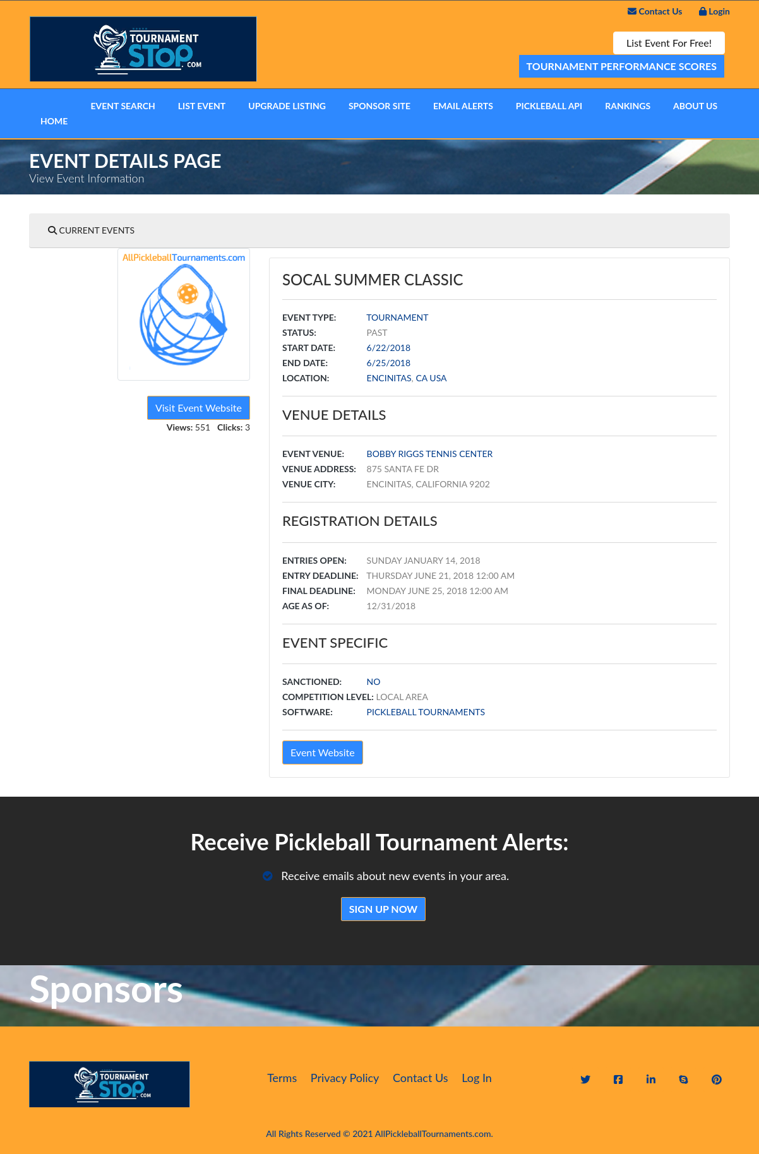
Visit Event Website (198, 407)
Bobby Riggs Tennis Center (430, 453)
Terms (282, 1078)
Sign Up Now (383, 909)
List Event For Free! (669, 43)
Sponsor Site (379, 105)
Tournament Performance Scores (622, 66)
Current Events (91, 230)
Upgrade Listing (287, 105)
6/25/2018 (389, 362)
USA (437, 377)
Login (714, 11)
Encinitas (389, 377)
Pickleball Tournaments (426, 711)
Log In (477, 1078)
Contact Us (655, 11)
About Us (695, 105)
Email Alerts (463, 105)
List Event (202, 105)
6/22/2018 (389, 347)
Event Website (322, 752)
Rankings (627, 105)
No (374, 681)
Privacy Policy (345, 1078)
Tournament (397, 317)
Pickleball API (549, 105)
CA (421, 377)
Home (54, 121)
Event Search (122, 105)
